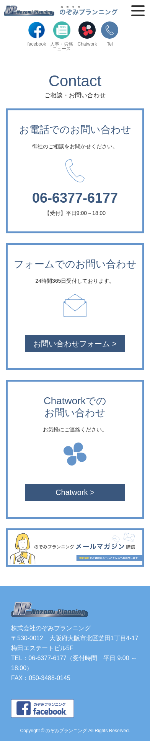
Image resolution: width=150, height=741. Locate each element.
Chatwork (87, 33)
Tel (109, 33)
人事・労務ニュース (61, 36)
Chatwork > (75, 492)
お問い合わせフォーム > (74, 343)
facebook (36, 33)
